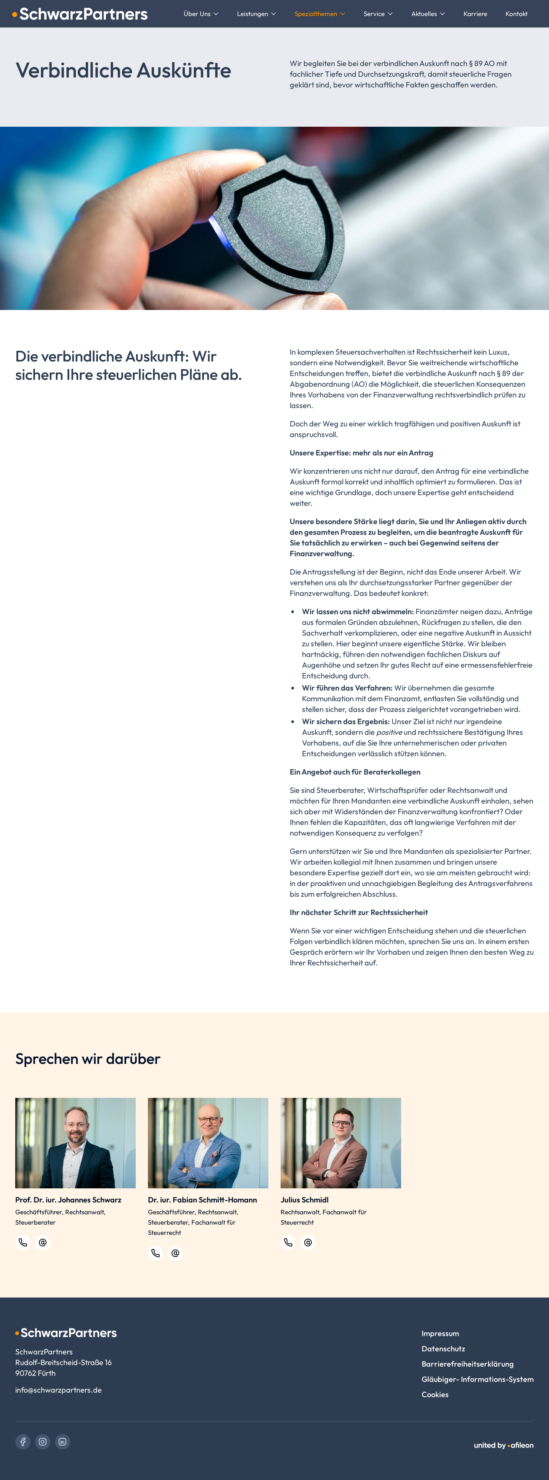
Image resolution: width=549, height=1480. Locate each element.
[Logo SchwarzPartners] (80, 14)
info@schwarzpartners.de (58, 1389)
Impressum (440, 1333)
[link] (22, 1441)
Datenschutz (443, 1348)
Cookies (435, 1394)
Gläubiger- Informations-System (478, 1379)
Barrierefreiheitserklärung (468, 1364)
